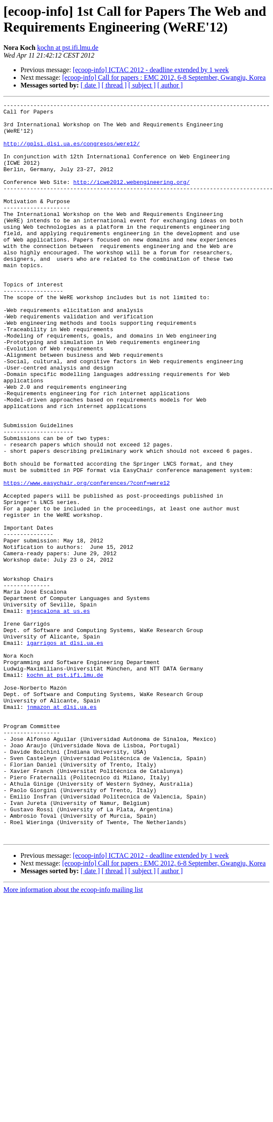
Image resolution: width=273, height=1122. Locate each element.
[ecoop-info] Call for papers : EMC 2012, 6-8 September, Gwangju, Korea (164, 77)
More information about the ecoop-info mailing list (73, 1036)
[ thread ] (114, 85)
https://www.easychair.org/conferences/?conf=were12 (86, 559)
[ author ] (170, 85)
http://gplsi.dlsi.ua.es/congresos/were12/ (71, 152)
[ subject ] (142, 85)
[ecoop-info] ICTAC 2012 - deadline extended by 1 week (151, 69)
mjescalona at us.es (58, 713)
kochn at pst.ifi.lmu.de (68, 47)
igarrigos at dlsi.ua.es (65, 751)
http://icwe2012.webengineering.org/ (131, 198)
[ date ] (90, 85)
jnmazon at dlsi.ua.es (62, 828)
